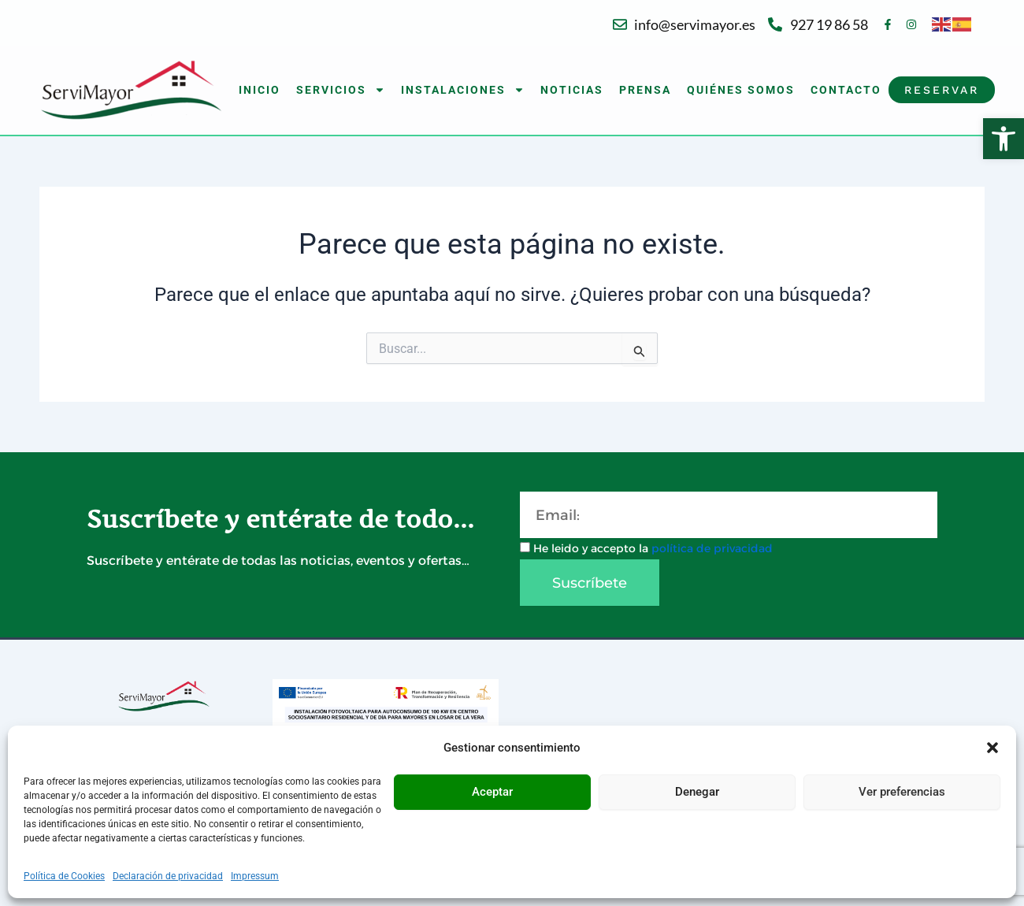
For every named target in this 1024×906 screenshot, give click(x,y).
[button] (1003, 138)
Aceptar (492, 792)
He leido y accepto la (653, 548)
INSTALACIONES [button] (463, 89)
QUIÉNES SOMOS (741, 90)
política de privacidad (712, 548)
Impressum (255, 876)
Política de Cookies (64, 876)
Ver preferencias (902, 792)
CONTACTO (846, 90)
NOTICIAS (571, 90)
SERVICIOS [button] (340, 89)
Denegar (697, 792)
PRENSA (645, 90)
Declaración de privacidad (168, 876)
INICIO (259, 90)
